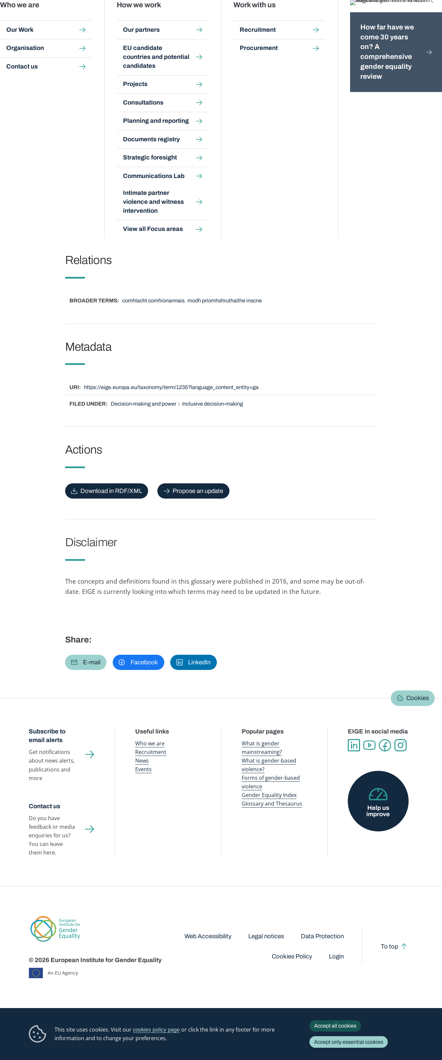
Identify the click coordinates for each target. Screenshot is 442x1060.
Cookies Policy (292, 956)
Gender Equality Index (305, 19)
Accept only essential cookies (348, 1042)
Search (427, 19)
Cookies (417, 698)
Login (336, 956)
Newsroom (115, 19)
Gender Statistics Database (355, 19)
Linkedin (354, 745)
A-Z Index (187, 62)
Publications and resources (161, 19)
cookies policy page (156, 1030)
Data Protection (322, 936)
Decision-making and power (143, 404)
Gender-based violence (260, 19)
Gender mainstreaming (212, 19)
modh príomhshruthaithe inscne (224, 300)
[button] (86, 662)
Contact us (44, 806)
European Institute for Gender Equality (45, 20)
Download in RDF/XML (111, 491)
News (142, 760)
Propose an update (198, 491)
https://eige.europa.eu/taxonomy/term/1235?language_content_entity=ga (171, 387)
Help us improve (378, 811)
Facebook (385, 745)
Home (42, 62)
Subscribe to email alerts (47, 736)
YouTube (369, 745)
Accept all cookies (335, 1026)
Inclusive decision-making (212, 404)
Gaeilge (392, 78)
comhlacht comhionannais (153, 300)
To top (389, 946)
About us (397, 19)
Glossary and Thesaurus (272, 803)
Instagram (400, 745)
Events (143, 769)
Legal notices (266, 936)
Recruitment (150, 752)
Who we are (150, 743)
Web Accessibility (207, 936)
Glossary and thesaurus (145, 62)
